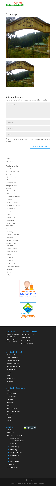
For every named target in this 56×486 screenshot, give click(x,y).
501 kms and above (13, 180)
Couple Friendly (10, 169)
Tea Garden (9, 238)
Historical (10, 254)
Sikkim (9, 214)
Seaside (9, 269)
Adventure (10, 246)
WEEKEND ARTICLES (12, 240)
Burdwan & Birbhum (13, 197)
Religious (10, 260)
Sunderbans (10, 220)
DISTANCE (9, 175)
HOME (9, 430)
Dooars (9, 200)
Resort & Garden (12, 263)
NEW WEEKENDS (11, 226)
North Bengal (11, 208)
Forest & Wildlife (12, 249)
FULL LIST (13, 444)
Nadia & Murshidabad (14, 205)
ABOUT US (10, 433)
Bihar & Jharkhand (12, 194)
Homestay (10, 257)
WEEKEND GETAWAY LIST (15, 436)
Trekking (9, 272)
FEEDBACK (10, 464)
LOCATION (9, 189)
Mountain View (10, 223)
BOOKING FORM (12, 467)
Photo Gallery (10, 161)
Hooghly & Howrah (13, 202)
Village (9, 275)
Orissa (9, 211)
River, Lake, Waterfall (13, 266)
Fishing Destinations (12, 186)
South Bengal (11, 217)
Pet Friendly (9, 232)
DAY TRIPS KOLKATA (12, 172)
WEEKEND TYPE (11, 243)
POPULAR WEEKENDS (12, 235)
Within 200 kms (12, 183)
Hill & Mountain (12, 251)
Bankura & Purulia (12, 191)
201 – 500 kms (11, 177)
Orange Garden (10, 229)
